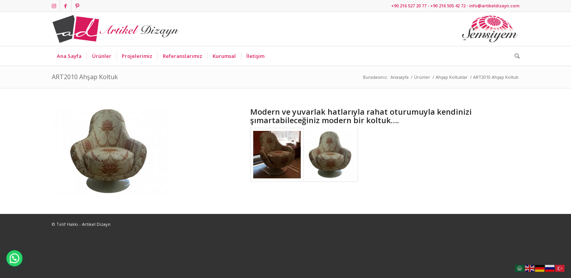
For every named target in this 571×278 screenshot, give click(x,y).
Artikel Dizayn (96, 224)
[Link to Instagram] (54, 6)
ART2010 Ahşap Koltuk (85, 77)
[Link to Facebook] (65, 6)
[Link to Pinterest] (77, 6)
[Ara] (515, 56)
